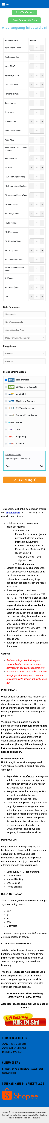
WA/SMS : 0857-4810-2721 (14, 1048)
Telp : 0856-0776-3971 (12, 1051)
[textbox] (24, 338)
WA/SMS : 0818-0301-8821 (14, 1044)
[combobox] (24, 338)
